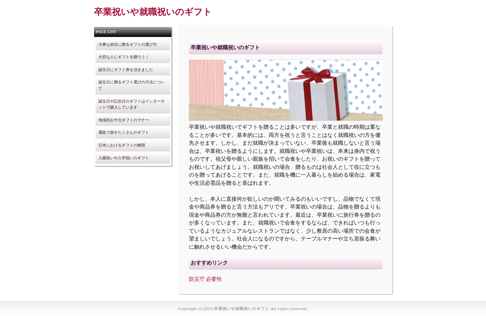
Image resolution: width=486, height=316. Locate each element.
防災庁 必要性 (205, 279)
